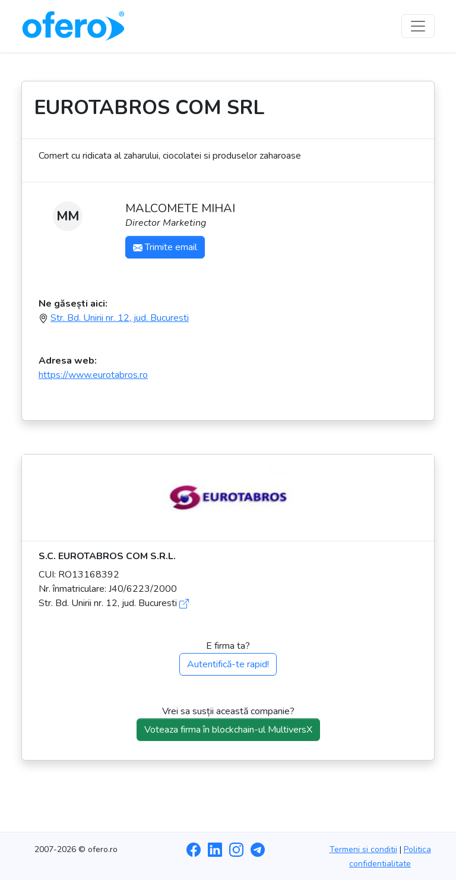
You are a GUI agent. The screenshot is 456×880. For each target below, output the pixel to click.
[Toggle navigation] (418, 26)
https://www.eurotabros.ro (93, 374)
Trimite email (165, 247)
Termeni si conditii (363, 849)
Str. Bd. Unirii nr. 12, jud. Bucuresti (119, 317)
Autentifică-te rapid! (228, 664)
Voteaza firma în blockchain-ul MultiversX (228, 729)
